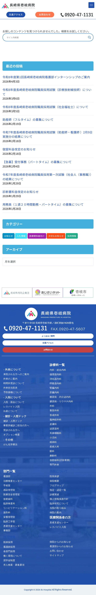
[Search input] (46, 37)
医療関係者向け (36, 235)
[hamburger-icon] (91, 5)
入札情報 (21, 235)
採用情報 (71, 235)
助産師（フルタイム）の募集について (28, 119)
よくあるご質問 (13, 569)
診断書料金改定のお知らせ (21, 192)
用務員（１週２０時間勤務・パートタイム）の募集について (43, 204)
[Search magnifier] (89, 37)
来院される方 (12, 365)
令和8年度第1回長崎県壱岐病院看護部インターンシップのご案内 (46, 77)
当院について (59, 471)
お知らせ (8, 235)
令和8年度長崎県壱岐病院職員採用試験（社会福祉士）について (45, 107)
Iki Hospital (46, 589)
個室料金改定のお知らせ (19, 149)
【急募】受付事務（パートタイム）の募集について (37, 162)
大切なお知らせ (56, 235)
